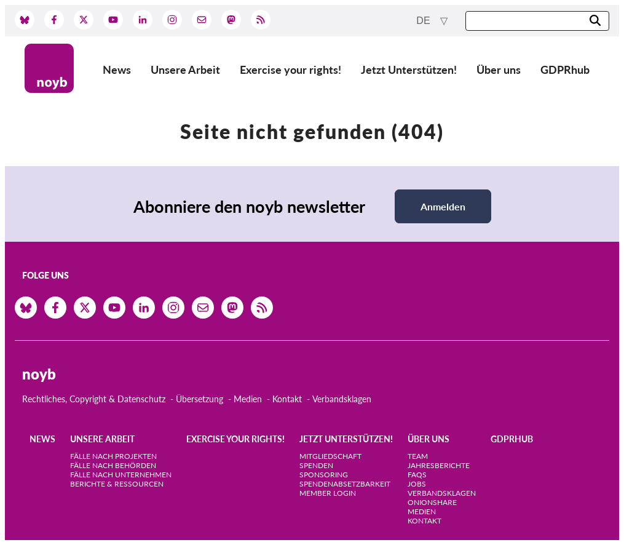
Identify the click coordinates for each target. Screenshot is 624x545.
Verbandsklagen (341, 399)
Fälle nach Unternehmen (121, 474)
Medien (248, 399)
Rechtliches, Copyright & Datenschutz (93, 399)
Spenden (316, 465)
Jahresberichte (439, 465)
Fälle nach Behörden (113, 465)
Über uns (498, 69)
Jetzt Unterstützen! (409, 69)
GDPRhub (565, 69)
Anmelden (443, 206)
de (424, 20)
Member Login (327, 493)
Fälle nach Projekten (113, 456)
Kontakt (287, 399)
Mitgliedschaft (330, 456)
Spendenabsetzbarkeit (344, 483)
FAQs (417, 474)
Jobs (417, 483)
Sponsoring (323, 474)
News (117, 69)
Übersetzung (199, 399)
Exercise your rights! (290, 69)
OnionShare (432, 502)
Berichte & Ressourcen (117, 483)
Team (418, 456)
